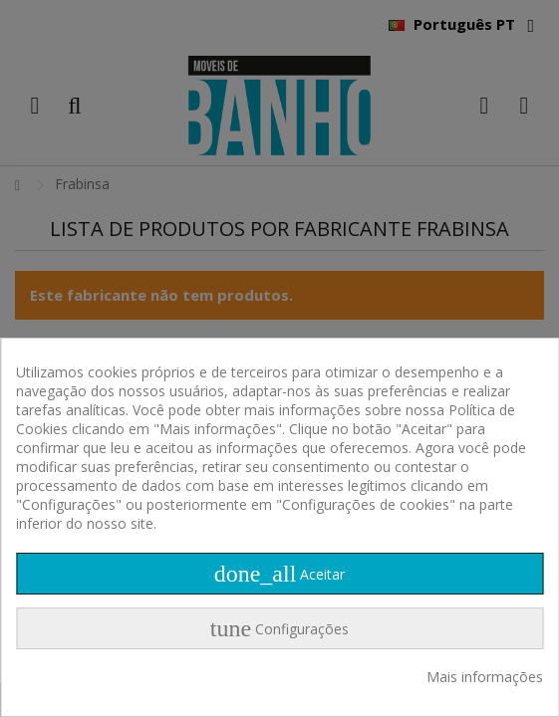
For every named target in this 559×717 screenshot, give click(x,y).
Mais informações (484, 676)
